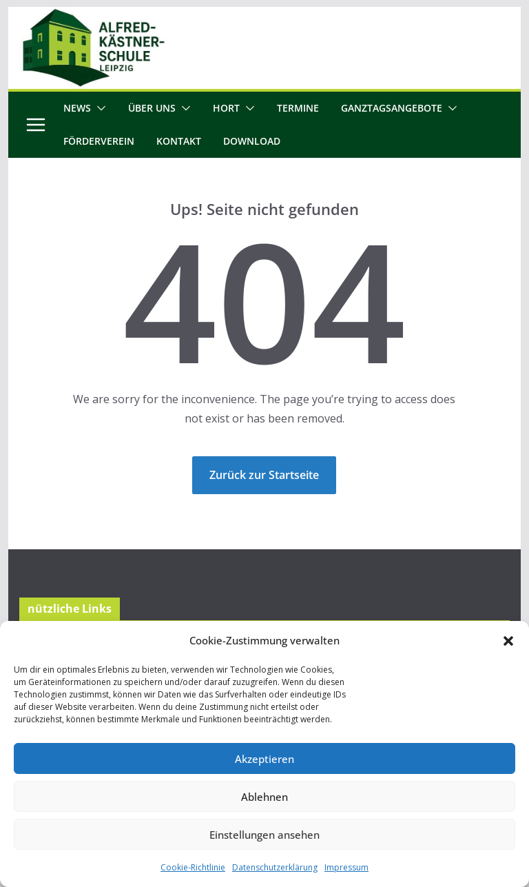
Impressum (346, 867)
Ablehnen (264, 797)
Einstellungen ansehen (264, 835)
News (77, 107)
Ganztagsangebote (391, 107)
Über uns (152, 107)
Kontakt (178, 140)
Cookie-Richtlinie (192, 867)
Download (251, 140)
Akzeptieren (264, 759)
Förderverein (98, 140)
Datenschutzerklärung (275, 867)
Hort (226, 107)
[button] (508, 641)
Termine (298, 107)
